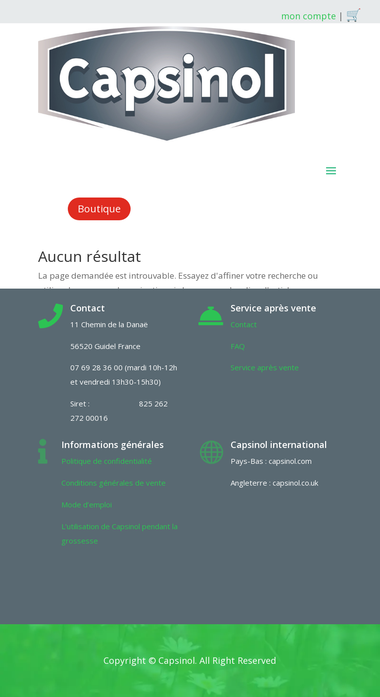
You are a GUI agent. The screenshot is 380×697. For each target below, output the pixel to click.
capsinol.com (290, 461)
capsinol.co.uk (295, 483)
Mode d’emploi (86, 504)
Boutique (99, 208)
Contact (244, 324)
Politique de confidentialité (106, 461)
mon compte (308, 16)
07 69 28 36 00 (96, 367)
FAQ (238, 346)
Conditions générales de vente (113, 483)
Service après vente (265, 367)
